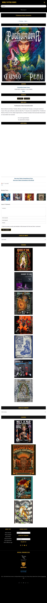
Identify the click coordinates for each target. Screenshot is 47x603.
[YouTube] (24, 545)
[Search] (1, 6)
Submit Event (35, 576)
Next (25, 21)
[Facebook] (22, 545)
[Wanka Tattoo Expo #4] (17, 194)
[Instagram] (20, 545)
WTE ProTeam (8, 538)
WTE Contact (8, 534)
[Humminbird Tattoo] (23, 273)
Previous (21, 21)
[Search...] (23, 6)
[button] (2, 197)
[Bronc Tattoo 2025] (23, 569)
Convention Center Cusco (23, 87)
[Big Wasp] (23, 316)
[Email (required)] (23, 220)
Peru (23, 91)
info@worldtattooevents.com (20, 576)
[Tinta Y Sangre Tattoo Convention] (29, 194)
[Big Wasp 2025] (23, 562)
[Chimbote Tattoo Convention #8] (5, 194)
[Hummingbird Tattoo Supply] (23, 555)
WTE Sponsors (8, 540)
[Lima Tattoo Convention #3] (41, 194)
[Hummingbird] (23, 8)
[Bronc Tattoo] (23, 360)
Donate (39, 576)
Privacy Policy (29, 576)
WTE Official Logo (8, 542)
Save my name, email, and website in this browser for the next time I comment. (21, 226)
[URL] (23, 223)
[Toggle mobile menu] (44, 2)
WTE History (8, 532)
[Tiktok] (26, 545)
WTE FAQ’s (8, 536)
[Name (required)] (23, 218)
